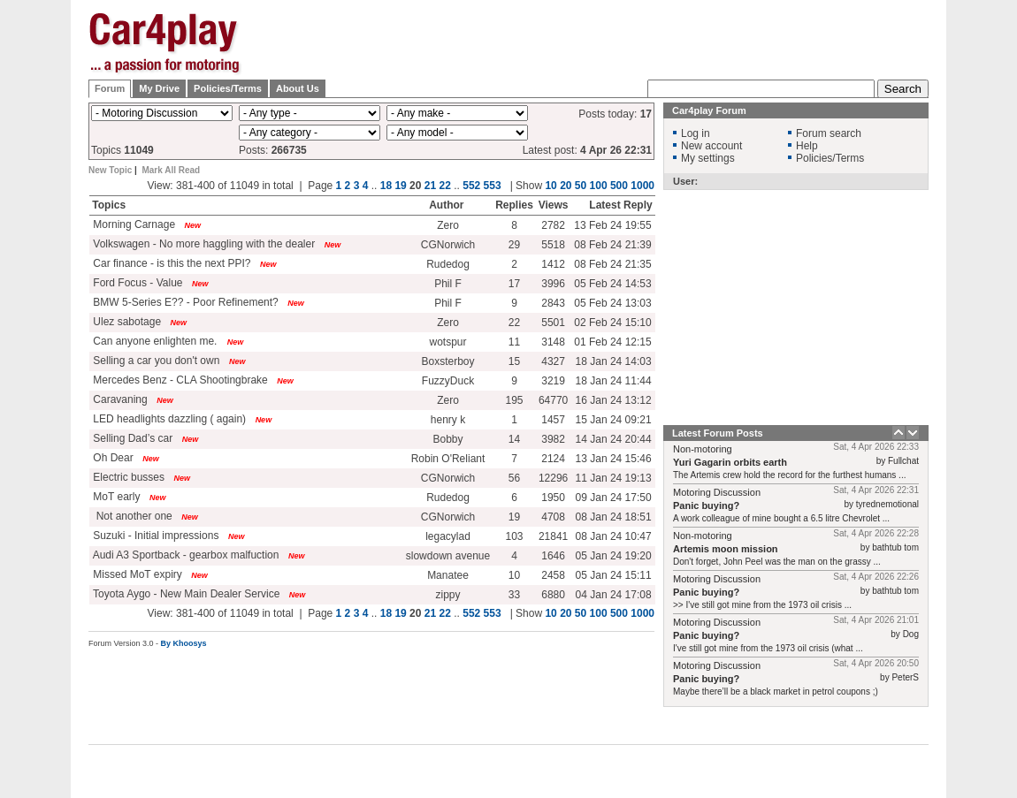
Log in (695, 133)
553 (492, 185)
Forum (110, 88)
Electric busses (127, 477)
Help (807, 146)
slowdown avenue (448, 556)
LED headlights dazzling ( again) (168, 419)
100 (599, 185)
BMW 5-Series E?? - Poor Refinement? (184, 302)
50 (580, 185)
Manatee (448, 575)
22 (445, 185)
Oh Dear (112, 458)
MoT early (115, 496)
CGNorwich (448, 245)
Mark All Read (170, 170)
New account (711, 146)
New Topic (110, 170)
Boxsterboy (447, 361)
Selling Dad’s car (131, 438)
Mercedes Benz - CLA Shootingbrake (179, 380)
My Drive (159, 88)
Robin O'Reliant (448, 458)
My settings (708, 158)
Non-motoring (702, 449)
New (193, 225)
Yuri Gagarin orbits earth (730, 462)
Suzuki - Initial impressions (154, 535)
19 (400, 185)
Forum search (828, 133)
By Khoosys (184, 643)
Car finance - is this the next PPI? (170, 263)
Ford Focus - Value (136, 283)
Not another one (131, 516)
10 (550, 185)
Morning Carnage (132, 224)
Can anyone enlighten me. (155, 341)
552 (471, 185)
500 (619, 185)
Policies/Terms (228, 88)
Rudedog (448, 264)
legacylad (447, 536)
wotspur (447, 342)
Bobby (447, 439)
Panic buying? (706, 505)
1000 (642, 185)
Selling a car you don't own (154, 360)
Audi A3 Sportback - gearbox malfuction (184, 555)
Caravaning (119, 399)
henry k (448, 420)
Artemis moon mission (725, 548)
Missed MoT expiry (136, 574)
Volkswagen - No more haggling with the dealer (202, 244)
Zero (448, 225)
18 (386, 185)
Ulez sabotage (125, 321)
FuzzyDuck (448, 381)
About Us (297, 88)
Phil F (448, 283)
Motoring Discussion (717, 492)
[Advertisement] (607, 40)
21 (430, 185)
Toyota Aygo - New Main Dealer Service (184, 594)
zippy (447, 595)
